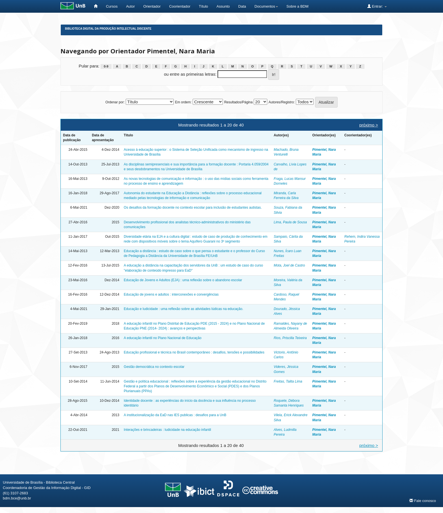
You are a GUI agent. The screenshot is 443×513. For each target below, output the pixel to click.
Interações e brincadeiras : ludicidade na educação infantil (167, 430)
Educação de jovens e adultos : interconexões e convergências (171, 294)
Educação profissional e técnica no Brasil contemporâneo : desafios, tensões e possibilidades (194, 352)
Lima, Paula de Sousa (290, 222)
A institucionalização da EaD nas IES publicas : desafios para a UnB (175, 415)
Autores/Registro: (281, 102)
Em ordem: (183, 102)
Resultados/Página (238, 102)
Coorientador (179, 6)
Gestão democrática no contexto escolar (154, 367)
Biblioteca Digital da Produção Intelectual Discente (108, 28)
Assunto (223, 6)
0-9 (106, 66)
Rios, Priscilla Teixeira (290, 338)
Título (203, 6)
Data (242, 6)
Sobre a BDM (297, 6)
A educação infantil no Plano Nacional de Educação (162, 338)
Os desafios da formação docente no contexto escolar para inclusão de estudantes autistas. (193, 207)
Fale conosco (422, 500)
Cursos (112, 6)
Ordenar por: (115, 102)
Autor (130, 6)
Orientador (151, 6)
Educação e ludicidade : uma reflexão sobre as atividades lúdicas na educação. (183, 309)
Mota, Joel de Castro (289, 265)
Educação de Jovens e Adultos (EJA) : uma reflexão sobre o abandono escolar (183, 280)
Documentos (266, 6)
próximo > (368, 125)
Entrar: (377, 6)
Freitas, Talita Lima (288, 381)
